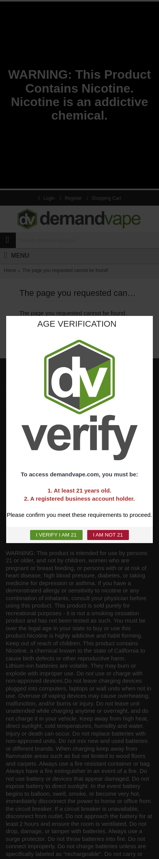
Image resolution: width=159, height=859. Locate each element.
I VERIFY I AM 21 (56, 535)
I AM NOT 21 (108, 535)
